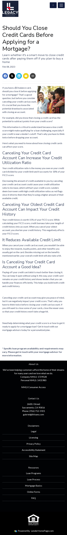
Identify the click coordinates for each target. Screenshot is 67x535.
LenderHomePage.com (42, 530)
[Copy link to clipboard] (33, 76)
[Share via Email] (26, 76)
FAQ (33, 498)
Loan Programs (33, 473)
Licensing (33, 437)
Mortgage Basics (33, 485)
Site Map (33, 456)
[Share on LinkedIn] (19, 76)
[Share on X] (12, 76)
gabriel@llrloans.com (33, 414)
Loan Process (33, 479)
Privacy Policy (33, 443)
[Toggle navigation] (61, 5)
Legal (33, 431)
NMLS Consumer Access (33, 387)
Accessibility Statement (33, 450)
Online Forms (33, 491)
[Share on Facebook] (5, 76)
